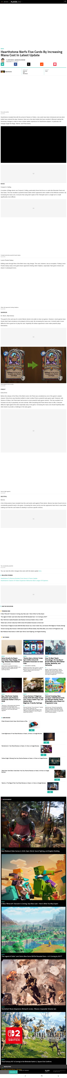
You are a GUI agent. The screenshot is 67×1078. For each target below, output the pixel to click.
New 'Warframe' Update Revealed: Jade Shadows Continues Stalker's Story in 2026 (22, 620)
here (40, 571)
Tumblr (58, 1076)
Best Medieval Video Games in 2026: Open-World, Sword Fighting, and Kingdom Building (23, 631)
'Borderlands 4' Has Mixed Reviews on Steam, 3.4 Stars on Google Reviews (20, 750)
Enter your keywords (65, 1)
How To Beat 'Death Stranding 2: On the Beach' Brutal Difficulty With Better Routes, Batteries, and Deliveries (55, 661)
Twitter (28, 64)
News (2, 48)
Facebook (15, 64)
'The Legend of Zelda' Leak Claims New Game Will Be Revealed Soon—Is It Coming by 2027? (24, 617)
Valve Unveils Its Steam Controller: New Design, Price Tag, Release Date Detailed (11, 660)
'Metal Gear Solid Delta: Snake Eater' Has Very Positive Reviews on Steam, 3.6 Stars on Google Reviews (27, 775)
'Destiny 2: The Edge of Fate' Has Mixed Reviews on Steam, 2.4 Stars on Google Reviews (23, 787)
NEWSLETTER (7, 1066)
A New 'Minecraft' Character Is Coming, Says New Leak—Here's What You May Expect (22, 614)
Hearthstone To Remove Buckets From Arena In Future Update (19, 578)
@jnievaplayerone (20, 60)
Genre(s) (47, 69)
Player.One (17, 2)
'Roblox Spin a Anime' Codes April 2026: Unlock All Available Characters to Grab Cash (22, 622)
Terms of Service (24, 1071)
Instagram (42, 1076)
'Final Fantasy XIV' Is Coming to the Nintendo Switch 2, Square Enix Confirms (26, 1061)
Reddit (41, 64)
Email (2, 64)
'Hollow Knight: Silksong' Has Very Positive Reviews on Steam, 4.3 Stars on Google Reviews (24, 763)
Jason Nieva (11, 60)
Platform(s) (25, 69)
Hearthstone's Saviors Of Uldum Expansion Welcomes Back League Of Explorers (24, 580)
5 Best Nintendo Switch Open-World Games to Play (14, 725)
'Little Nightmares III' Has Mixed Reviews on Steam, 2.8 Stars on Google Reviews (21, 738)
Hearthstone (8, 71)
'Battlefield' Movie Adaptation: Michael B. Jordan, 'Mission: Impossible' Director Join (28, 1009)
